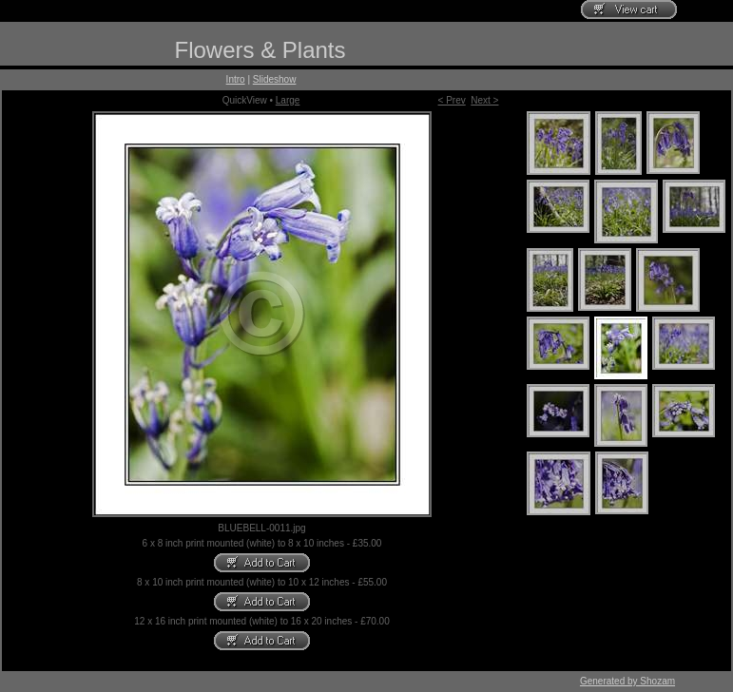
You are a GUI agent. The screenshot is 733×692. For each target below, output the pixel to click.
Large (288, 100)
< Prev (452, 100)
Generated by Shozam (627, 681)
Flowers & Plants (259, 50)
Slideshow (275, 79)
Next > (484, 100)
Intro (235, 79)
